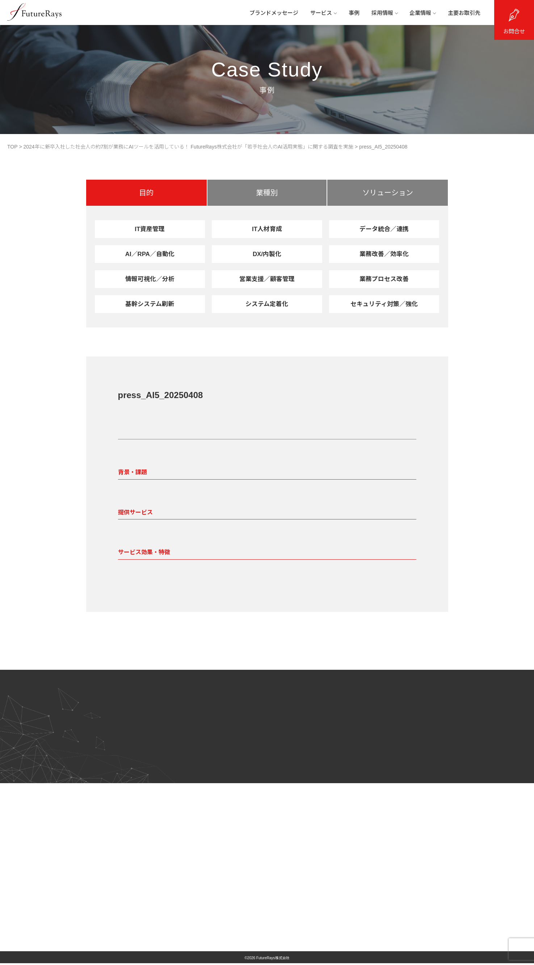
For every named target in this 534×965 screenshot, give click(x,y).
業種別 (267, 193)
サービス (320, 14)
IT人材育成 (267, 229)
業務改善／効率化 (384, 254)
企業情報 (421, 14)
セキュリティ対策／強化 (384, 304)
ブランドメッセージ (270, 14)
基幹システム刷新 (150, 304)
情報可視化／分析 (150, 279)
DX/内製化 (267, 254)
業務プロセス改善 (384, 279)
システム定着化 (267, 304)
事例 (351, 14)
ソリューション (387, 193)
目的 (146, 193)
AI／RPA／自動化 (149, 254)
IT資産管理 (150, 229)
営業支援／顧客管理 (266, 279)
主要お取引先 (463, 14)
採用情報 (383, 14)
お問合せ (514, 31)
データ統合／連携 (384, 229)
